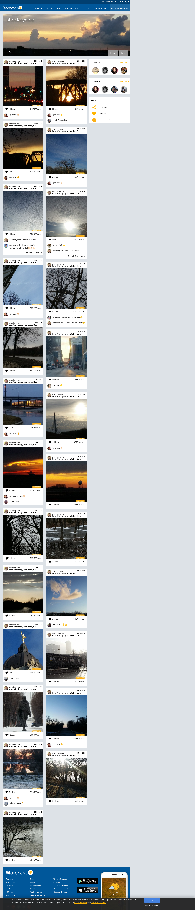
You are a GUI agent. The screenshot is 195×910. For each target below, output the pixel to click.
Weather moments (119, 9)
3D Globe (86, 9)
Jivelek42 (57, 624)
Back (10, 52)
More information (151, 905)
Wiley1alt (57, 317)
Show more (123, 62)
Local (123, 53)
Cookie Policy (80, 902)
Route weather (72, 9)
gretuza (12, 114)
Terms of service (60, 879)
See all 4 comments (33, 252)
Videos (58, 9)
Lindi (11, 678)
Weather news (101, 9)
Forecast (39, 9)
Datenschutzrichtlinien (62, 889)
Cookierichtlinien (60, 892)
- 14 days (9, 892)
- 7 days (9, 889)
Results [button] (94, 100)
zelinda (56, 385)
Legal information (60, 886)
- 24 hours (10, 882)
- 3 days (9, 886)
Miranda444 (15, 803)
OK (152, 900)
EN (121, 2)
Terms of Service (98, 902)
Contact (56, 882)
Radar (49, 9)
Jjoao (11, 501)
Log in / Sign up (109, 2)
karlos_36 (57, 245)
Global (113, 53)
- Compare (10, 895)
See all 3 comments (76, 256)
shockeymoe (14, 61)
